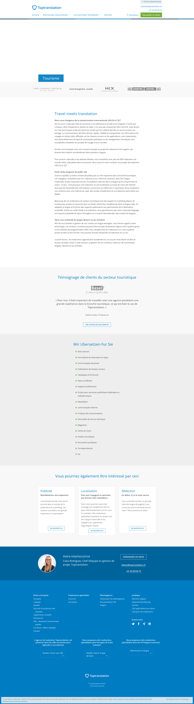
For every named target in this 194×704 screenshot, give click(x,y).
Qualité (36, 605)
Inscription (133, 15)
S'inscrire (72, 599)
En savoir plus (56, 528)
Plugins (103, 605)
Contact (36, 631)
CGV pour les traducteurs (142, 611)
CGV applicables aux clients (143, 608)
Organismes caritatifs (42, 615)
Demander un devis (151, 15)
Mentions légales (139, 599)
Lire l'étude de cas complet (97, 324)
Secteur (108, 15)
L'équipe (37, 602)
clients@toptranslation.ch (151, 6)
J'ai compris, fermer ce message (177, 699)
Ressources (38, 618)
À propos (37, 599)
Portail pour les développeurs (112, 599)
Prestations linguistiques (56, 15)
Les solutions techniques (87, 15)
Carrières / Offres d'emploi (44, 628)
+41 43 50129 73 (155, 10)
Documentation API (108, 602)
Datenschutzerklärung (141, 602)
